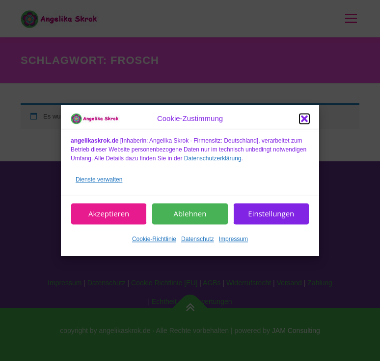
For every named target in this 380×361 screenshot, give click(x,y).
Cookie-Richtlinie (154, 239)
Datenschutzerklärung (213, 158)
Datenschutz (197, 239)
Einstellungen (271, 214)
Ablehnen (190, 214)
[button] (304, 118)
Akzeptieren (108, 214)
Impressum (233, 239)
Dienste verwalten (99, 179)
